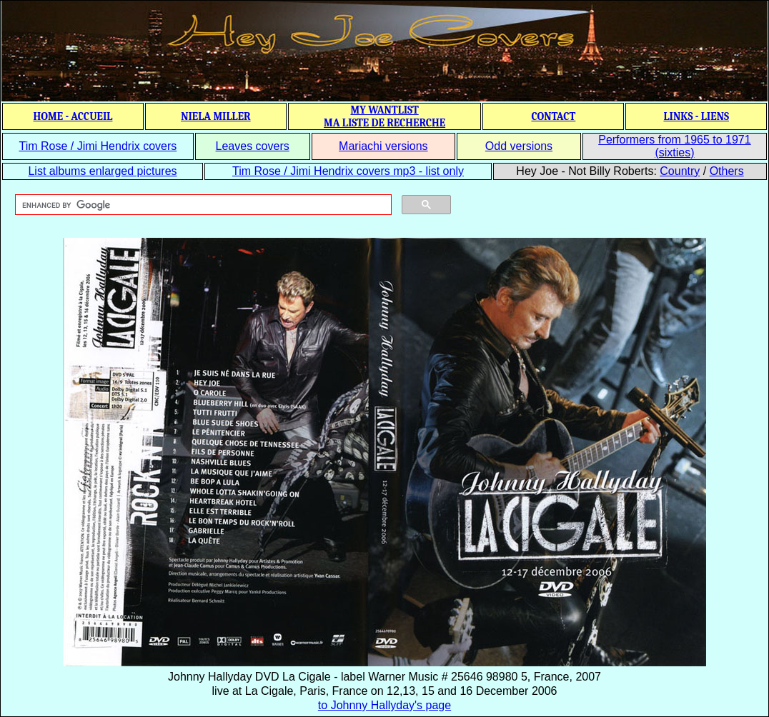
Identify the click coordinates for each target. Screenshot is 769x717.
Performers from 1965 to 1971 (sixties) (674, 146)
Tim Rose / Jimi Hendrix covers (98, 146)
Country (680, 171)
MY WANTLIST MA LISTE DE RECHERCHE (384, 116)
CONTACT (553, 116)
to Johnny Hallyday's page (384, 705)
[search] (202, 205)
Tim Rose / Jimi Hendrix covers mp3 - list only (348, 171)
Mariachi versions (383, 146)
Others (727, 171)
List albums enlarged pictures (102, 171)
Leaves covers (252, 146)
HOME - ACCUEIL (73, 116)
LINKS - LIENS (696, 116)
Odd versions (518, 146)
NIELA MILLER (216, 116)
